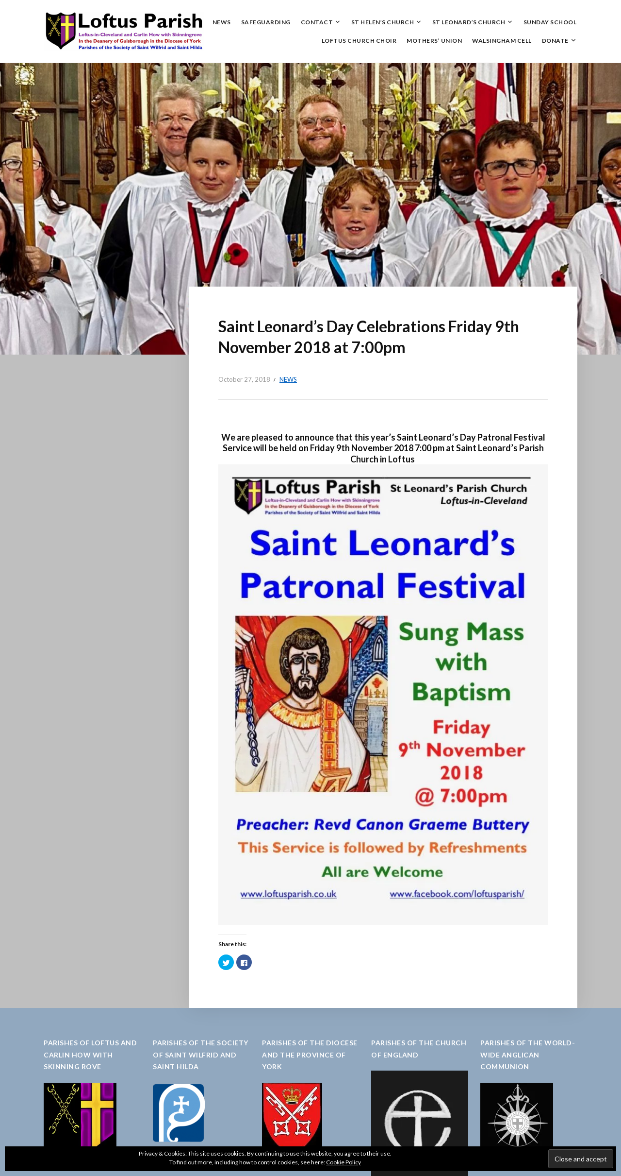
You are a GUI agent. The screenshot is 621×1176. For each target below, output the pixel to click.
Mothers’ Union (434, 40)
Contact (317, 22)
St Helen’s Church (382, 22)
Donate (555, 40)
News (221, 22)
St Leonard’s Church (469, 22)
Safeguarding (266, 22)
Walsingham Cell (502, 40)
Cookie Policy (343, 1162)
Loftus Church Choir (359, 40)
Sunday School (550, 22)
